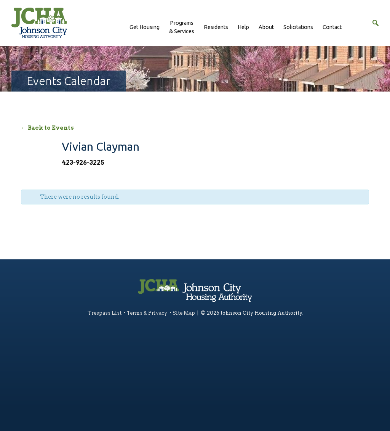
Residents (216, 27)
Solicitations (298, 27)
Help (243, 27)
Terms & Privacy (147, 313)
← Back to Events (47, 127)
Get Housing (144, 27)
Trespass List (104, 313)
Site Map (184, 313)
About (266, 27)
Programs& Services (181, 27)
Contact (332, 27)
